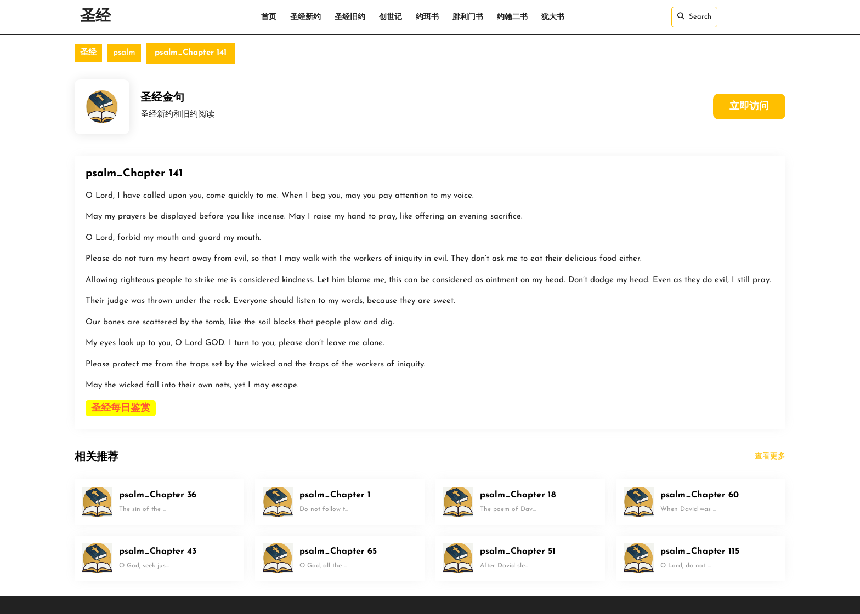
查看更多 (770, 456)
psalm (124, 53)
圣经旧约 (350, 17)
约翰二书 (512, 17)
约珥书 (427, 17)
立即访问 (749, 106)
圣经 (95, 17)
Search (694, 16)
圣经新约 (305, 17)
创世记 (390, 17)
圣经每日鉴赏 (120, 408)
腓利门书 (467, 17)
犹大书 (552, 17)
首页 (268, 17)
